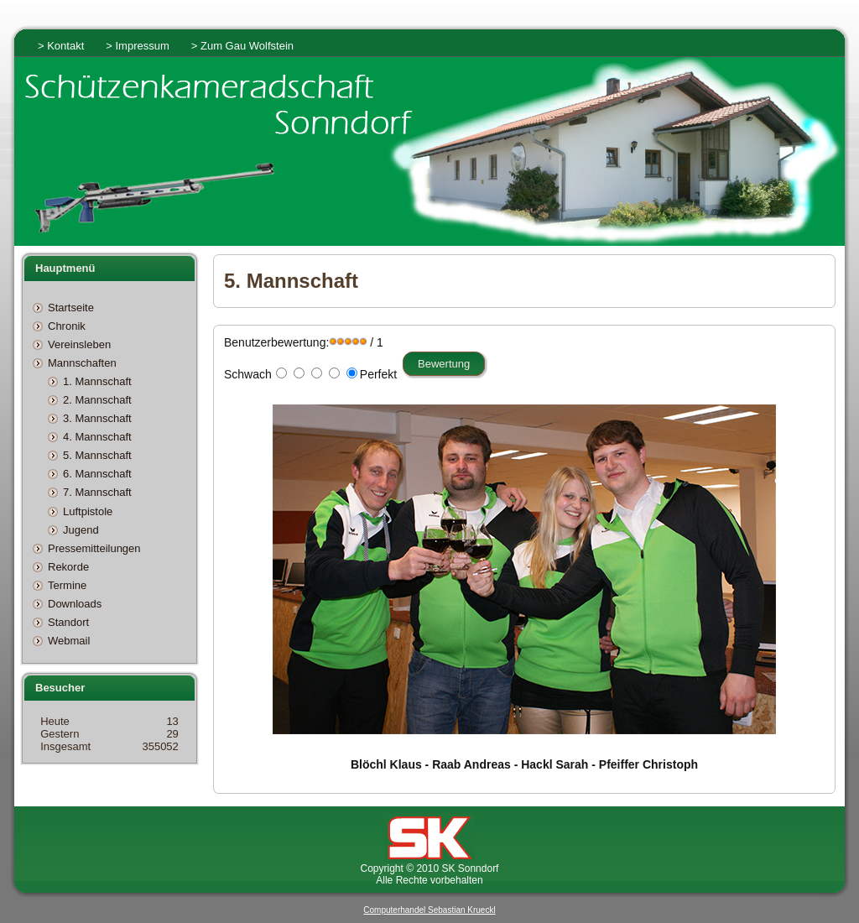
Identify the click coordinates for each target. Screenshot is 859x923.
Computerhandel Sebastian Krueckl (429, 910)
